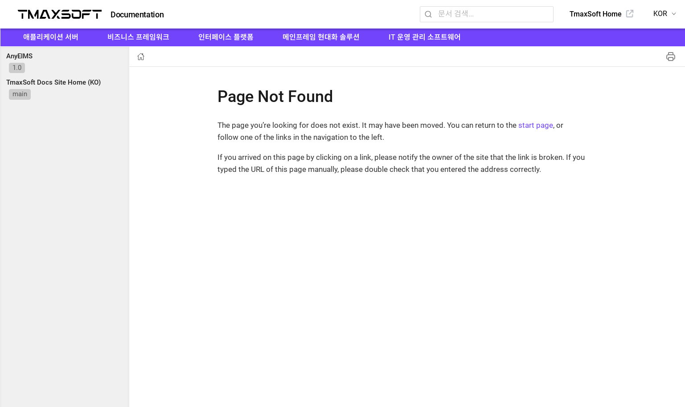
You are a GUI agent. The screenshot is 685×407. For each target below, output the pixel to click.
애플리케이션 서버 (50, 37)
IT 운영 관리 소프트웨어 (425, 37)
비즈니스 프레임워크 (138, 37)
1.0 (16, 68)
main (19, 94)
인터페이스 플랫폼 (226, 37)
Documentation (137, 15)
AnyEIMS (19, 56)
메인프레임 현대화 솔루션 (321, 37)
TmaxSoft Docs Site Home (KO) (53, 82)
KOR (660, 13)
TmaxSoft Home (596, 14)
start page (535, 125)
